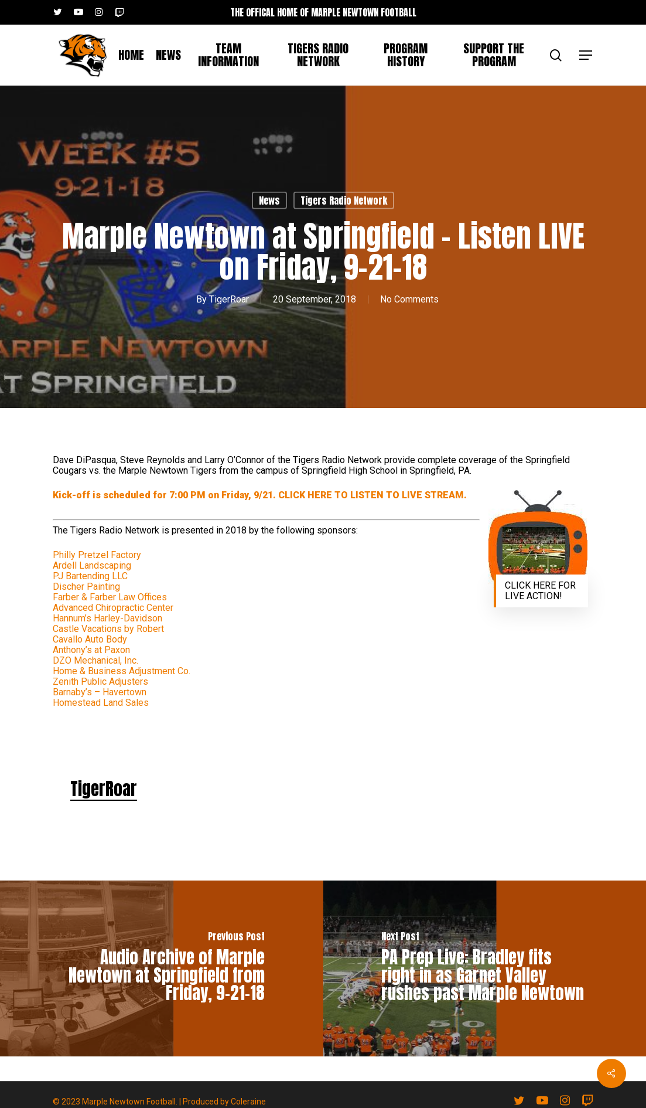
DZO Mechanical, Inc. (95, 660)
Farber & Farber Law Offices (110, 597)
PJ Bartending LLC (90, 576)
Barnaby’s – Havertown (99, 692)
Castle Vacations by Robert (108, 628)
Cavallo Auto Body (90, 639)
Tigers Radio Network (343, 200)
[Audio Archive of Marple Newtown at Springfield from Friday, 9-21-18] (161, 968)
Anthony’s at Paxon (91, 649)
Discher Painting (86, 586)
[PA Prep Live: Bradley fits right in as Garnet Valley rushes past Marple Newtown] (485, 968)
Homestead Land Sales (101, 702)
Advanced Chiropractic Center (113, 607)
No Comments (409, 299)
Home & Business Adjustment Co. (121, 671)
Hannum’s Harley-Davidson (107, 618)
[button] (586, 55)
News (269, 200)
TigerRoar (229, 299)
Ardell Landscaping (92, 565)
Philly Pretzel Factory (97, 554)
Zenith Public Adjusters (100, 681)
